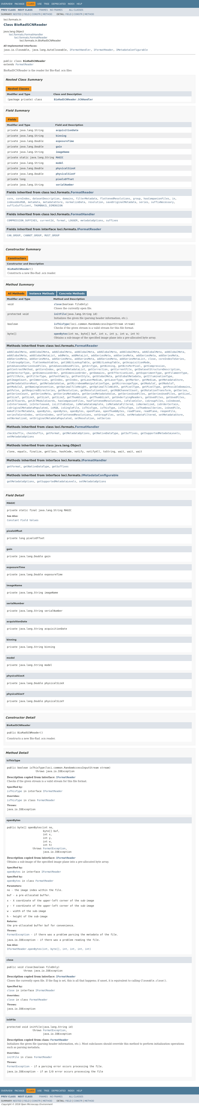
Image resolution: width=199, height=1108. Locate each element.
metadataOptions (92, 220)
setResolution (84, 418)
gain (59, 146)
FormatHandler (83, 214)
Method (47, 14)
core (10, 198)
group (137, 198)
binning (61, 135)
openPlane (93, 411)
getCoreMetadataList (70, 369)
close (57, 304)
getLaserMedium (91, 379)
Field (27, 14)
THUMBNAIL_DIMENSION (48, 205)
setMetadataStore (171, 414)
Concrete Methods (72, 293)
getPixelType (130, 386)
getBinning (107, 366)
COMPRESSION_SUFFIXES (22, 220)
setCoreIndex (44, 414)
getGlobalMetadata (128, 376)
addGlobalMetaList (42, 355)
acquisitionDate (67, 130)
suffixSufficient (19, 205)
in (173, 198)
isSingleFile (70, 407)
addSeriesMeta (101, 355)
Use (39, 4)
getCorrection (98, 369)
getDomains (97, 372)
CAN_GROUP (13, 235)
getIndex (56, 379)
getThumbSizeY (99, 397)
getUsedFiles (154, 397)
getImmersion (38, 379)
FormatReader (24, 64)
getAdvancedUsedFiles (64, 366)
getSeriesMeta (41, 393)
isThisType (61, 324)
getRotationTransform (156, 390)
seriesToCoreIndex (19, 414)
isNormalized (145, 404)
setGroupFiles (104, 414)
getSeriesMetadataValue (98, 393)
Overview (6, 4)
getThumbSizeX (77, 397)
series (143, 202)
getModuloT (166, 383)
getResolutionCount (94, 390)
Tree (46, 4)
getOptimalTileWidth (104, 386)
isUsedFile (172, 407)
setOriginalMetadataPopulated (50, 418)
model (59, 163)
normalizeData (75, 202)
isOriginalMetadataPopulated (27, 407)
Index (71, 4)
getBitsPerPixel (129, 366)
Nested (17, 14)
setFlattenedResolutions (73, 414)
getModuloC (148, 383)
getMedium (149, 379)
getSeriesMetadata (66, 393)
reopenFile (167, 411)
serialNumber (65, 184)
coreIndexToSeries (171, 358)
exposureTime (65, 141)
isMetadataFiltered (119, 404)
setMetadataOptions (20, 436)
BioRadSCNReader (18, 269)
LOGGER (73, 220)
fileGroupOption (18, 362)
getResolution (68, 390)
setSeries (104, 418)
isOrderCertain (167, 404)
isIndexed (173, 400)
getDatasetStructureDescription (157, 369)
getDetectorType (18, 372)
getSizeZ (58, 397)
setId (120, 414)
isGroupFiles (154, 400)
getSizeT (13, 397)
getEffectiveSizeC (120, 372)
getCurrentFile (121, 369)
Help (79, 4)
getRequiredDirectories (38, 390)
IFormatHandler (80, 49)
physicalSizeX (65, 168)
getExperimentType (149, 372)
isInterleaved (17, 404)
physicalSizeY (65, 173)
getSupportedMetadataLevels (160, 433)
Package (19, 4)
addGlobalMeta (17, 351)
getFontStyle (80, 376)
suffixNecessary (162, 202)
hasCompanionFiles (156, 198)
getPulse (13, 390)
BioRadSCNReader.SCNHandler (73, 99)
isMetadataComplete (89, 404)
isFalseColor (133, 400)
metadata (34, 202)
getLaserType (114, 379)
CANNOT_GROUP (33, 235)
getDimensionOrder (45, 372)
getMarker (132, 379)
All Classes (76, 10)
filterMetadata (86, 198)
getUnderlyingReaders (127, 397)
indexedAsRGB (16, 202)
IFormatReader (103, 49)
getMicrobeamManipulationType (88, 383)
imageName (62, 152)
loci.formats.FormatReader (30, 37)
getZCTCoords (16, 400)
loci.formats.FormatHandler (26, 34)
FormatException (54, 848)
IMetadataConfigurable (132, 49)
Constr (36, 14)
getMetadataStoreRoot (22, 383)
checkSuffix (15, 433)
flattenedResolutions (115, 198)
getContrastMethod (19, 369)
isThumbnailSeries (149, 407)
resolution (95, 202)
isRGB (54, 407)
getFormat (53, 433)
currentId (46, 220)
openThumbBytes (113, 411)
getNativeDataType (105, 433)
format (61, 220)
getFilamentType (176, 372)
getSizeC (184, 393)
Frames (43, 10)
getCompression (154, 366)
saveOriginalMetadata (121, 202)
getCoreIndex (44, 369)
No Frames (56, 10)
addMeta (63, 355)
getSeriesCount (17, 393)
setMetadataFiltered (141, 414)
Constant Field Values (22, 520)
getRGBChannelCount (124, 390)
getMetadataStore (171, 379)
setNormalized (17, 418)
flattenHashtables (45, 362)
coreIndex (23, 198)
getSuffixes (129, 433)
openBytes (61, 333)
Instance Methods (41, 293)
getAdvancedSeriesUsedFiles (26, 366)
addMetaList (79, 355)
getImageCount (17, 379)
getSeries (180, 390)
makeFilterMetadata (20, 411)
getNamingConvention (39, 386)
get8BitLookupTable (106, 362)
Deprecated (58, 4)
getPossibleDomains (176, 386)
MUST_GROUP (52, 235)
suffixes (112, 220)
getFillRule (15, 376)
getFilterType (36, 376)
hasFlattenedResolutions (104, 400)
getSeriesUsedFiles (131, 393)
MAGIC (59, 157)
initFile (60, 314)
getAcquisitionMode (136, 362)
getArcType (89, 366)
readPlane (134, 411)
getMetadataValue (52, 383)
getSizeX (28, 397)
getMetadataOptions (76, 433)
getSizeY (43, 397)
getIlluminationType (158, 376)
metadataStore (53, 202)
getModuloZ (14, 386)
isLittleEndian (62, 404)
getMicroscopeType (125, 383)
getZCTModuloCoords (41, 400)
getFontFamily (59, 376)
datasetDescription (46, 198)
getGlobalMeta (102, 376)
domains (68, 198)
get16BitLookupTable (75, 362)
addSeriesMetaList (132, 358)
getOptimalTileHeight (71, 386)
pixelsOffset (65, 179)
